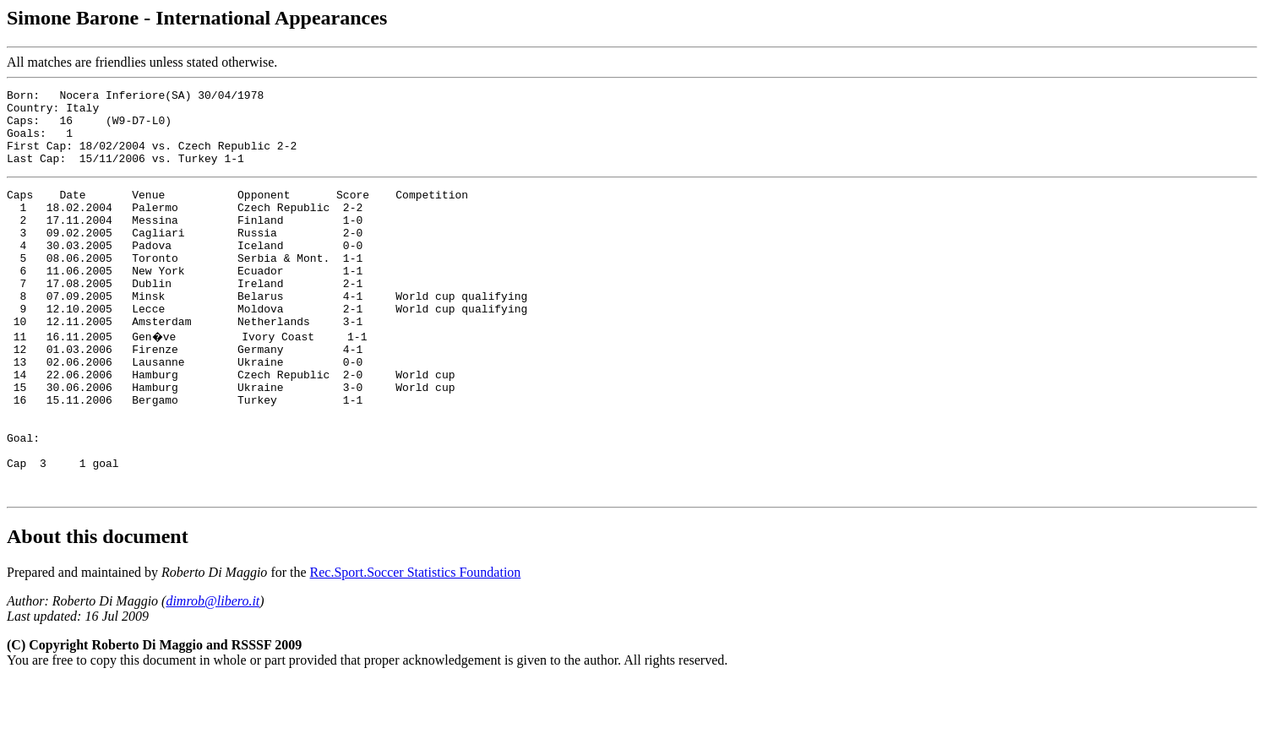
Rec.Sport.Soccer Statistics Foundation (415, 645)
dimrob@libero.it (212, 674)
